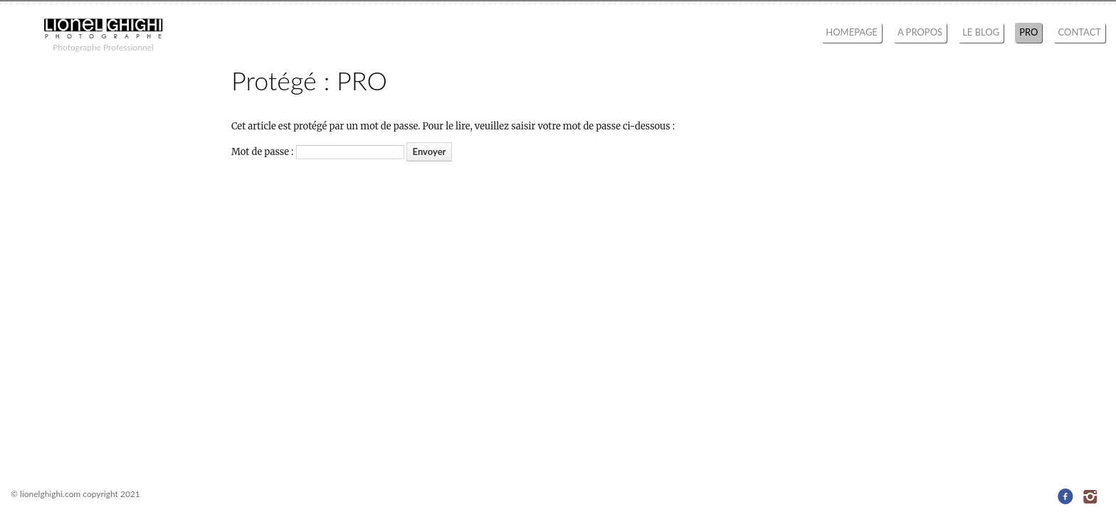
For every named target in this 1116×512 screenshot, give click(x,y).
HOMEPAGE (852, 32)
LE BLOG (980, 32)
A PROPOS (919, 32)
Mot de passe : (317, 152)
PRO (1028, 32)
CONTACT (1079, 32)
